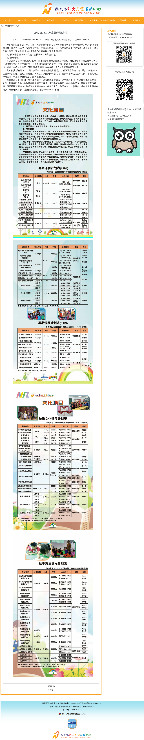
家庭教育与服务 (108, 20)
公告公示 (51, 20)
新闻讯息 (36, 20)
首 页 (8, 20)
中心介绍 (22, 20)
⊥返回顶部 (51, 686)
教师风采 (94, 20)
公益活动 (65, 20)
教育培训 (79, 20)
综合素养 (10, 26)
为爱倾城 (122, 20)
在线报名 (136, 20)
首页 (2, 26)
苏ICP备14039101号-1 (72, 710)
